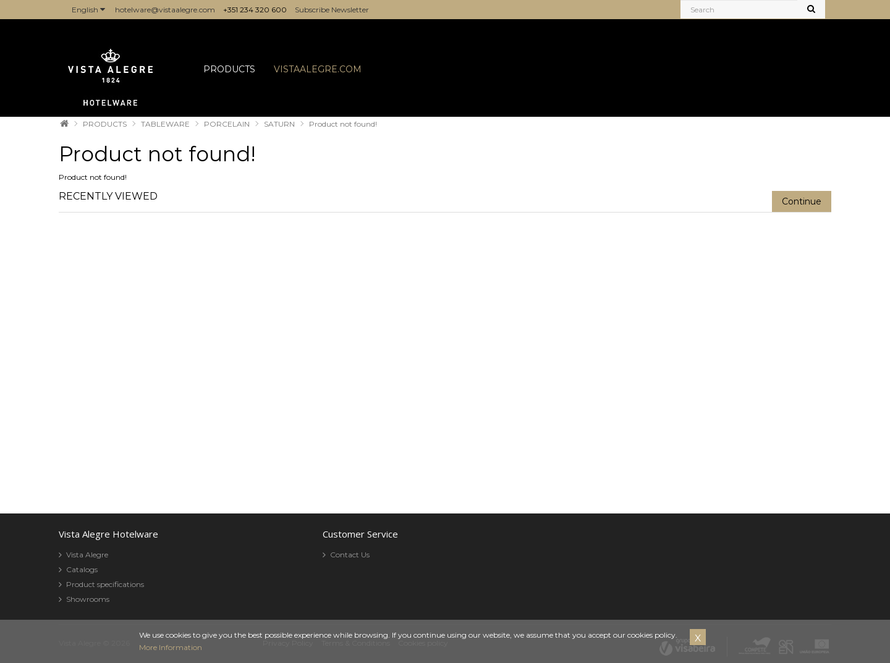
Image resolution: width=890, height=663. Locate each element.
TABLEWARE (165, 124)
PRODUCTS (229, 69)
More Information (170, 647)
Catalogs (82, 569)
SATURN (279, 124)
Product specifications (105, 584)
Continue (801, 201)
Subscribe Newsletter (332, 9)
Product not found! (343, 124)
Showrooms (87, 599)
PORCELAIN (227, 124)
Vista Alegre (87, 554)
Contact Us (350, 554)
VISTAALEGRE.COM (318, 69)
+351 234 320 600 (255, 9)
